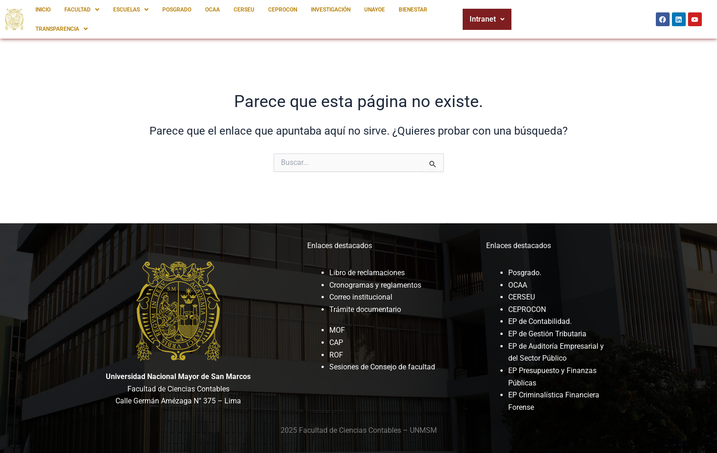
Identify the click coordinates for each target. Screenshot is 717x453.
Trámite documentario (365, 309)
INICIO (43, 9)
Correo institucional (360, 297)
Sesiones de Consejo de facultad (382, 366)
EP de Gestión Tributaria (547, 333)
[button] (81, 9)
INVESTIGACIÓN (330, 9)
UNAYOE (374, 9)
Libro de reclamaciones (367, 272)
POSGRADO (176, 9)
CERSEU (244, 9)
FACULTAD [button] (81, 9)
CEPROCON (282, 9)
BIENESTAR (413, 9)
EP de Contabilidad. (540, 321)
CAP (336, 342)
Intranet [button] (487, 19)
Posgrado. (524, 272)
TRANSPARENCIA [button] (61, 29)
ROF (336, 354)
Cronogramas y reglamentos (375, 284)
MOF (337, 330)
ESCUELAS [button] (131, 9)
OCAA (212, 9)
